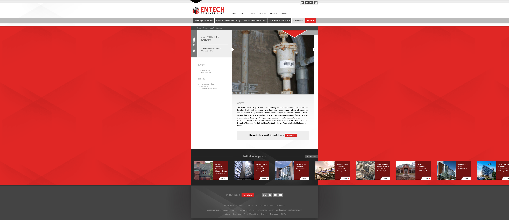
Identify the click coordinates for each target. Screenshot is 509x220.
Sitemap (264, 214)
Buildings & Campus (204, 20)
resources (273, 13)
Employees (274, 214)
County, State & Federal (209, 88)
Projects (310, 20)
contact (253, 13)
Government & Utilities (207, 84)
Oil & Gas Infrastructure (279, 20)
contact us (291, 135)
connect (284, 13)
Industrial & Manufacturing (228, 20)
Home (199, 28)
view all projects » (311, 156)
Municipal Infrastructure (254, 20)
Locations (226, 214)
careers (243, 13)
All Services (298, 20)
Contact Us (237, 214)
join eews (247, 195)
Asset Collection (206, 72)
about (234, 13)
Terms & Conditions (251, 214)
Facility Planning (216, 28)
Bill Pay (284, 214)
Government (205, 86)
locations (262, 13)
